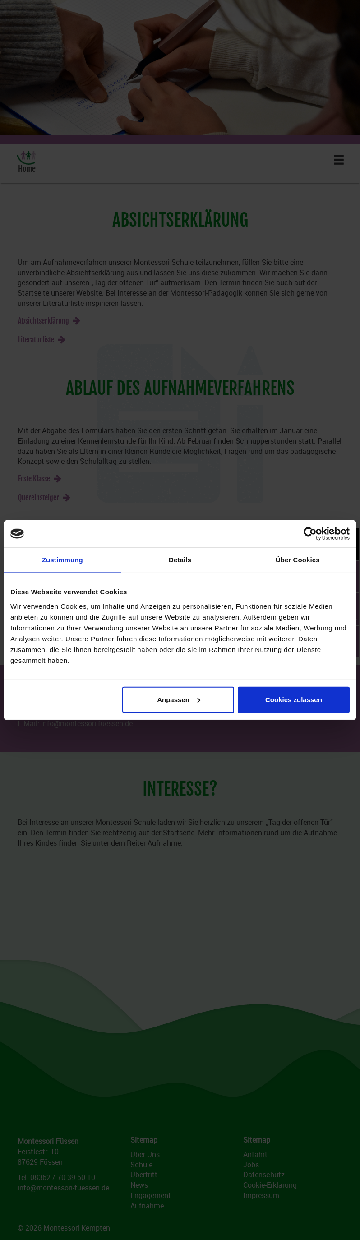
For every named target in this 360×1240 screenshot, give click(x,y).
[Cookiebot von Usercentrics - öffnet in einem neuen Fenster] (310, 534)
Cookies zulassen (293, 699)
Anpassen (178, 699)
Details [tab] (180, 560)
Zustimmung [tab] (62, 560)
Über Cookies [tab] (298, 560)
